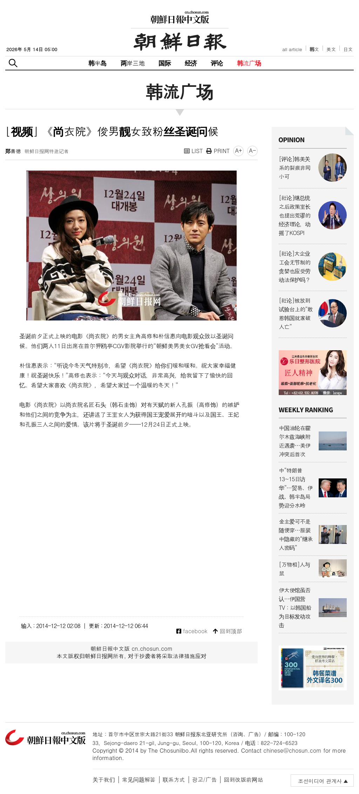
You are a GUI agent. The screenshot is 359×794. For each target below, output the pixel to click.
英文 (331, 49)
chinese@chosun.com (292, 750)
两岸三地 (133, 62)
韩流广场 (249, 62)
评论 (217, 62)
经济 (191, 62)
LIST (193, 151)
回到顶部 (227, 631)
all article (292, 49)
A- (252, 150)
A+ (238, 150)
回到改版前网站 (243, 779)
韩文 (314, 49)
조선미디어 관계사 (320, 781)
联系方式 (174, 779)
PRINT (218, 151)
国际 (164, 62)
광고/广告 (204, 779)
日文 (348, 49)
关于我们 (104, 779)
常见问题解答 (139, 779)
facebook (192, 631)
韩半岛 (97, 62)
